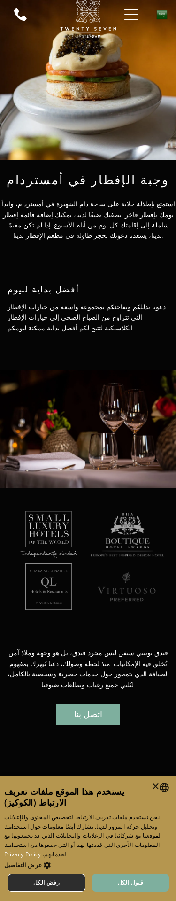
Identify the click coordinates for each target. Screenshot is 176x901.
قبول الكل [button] (131, 882)
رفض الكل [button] (46, 882)
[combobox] (164, 787)
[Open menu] (131, 15)
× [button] (156, 787)
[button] (88, 864)
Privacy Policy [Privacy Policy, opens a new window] (22, 854)
